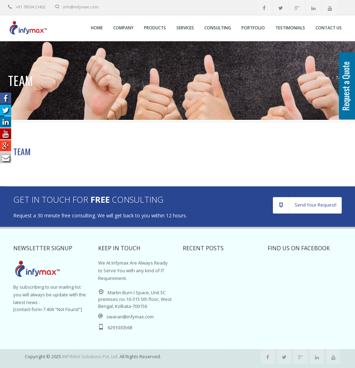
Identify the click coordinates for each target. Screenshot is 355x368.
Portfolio (253, 28)
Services (185, 28)
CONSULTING (217, 28)
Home (97, 28)
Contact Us (329, 28)
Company (123, 28)
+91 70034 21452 (26, 6)
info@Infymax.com (81, 6)
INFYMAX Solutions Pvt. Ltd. (90, 356)
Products (155, 28)
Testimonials (290, 28)
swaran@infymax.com (130, 316)
